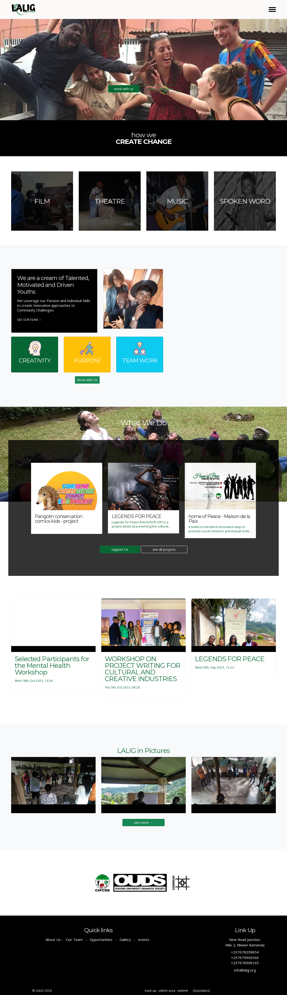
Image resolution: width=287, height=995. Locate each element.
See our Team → (29, 319)
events (143, 939)
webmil (183, 990)
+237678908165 (245, 962)
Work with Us (87, 380)
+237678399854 (245, 952)
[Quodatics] (201, 990)
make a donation (160, 89)
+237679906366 (245, 957)
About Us (53, 939)
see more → (143, 822)
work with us (124, 89)
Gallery (125, 939)
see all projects (164, 549)
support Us (119, 549)
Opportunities (101, 939)
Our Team (74, 939)
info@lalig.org (245, 970)
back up (150, 990)
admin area (167, 990)
